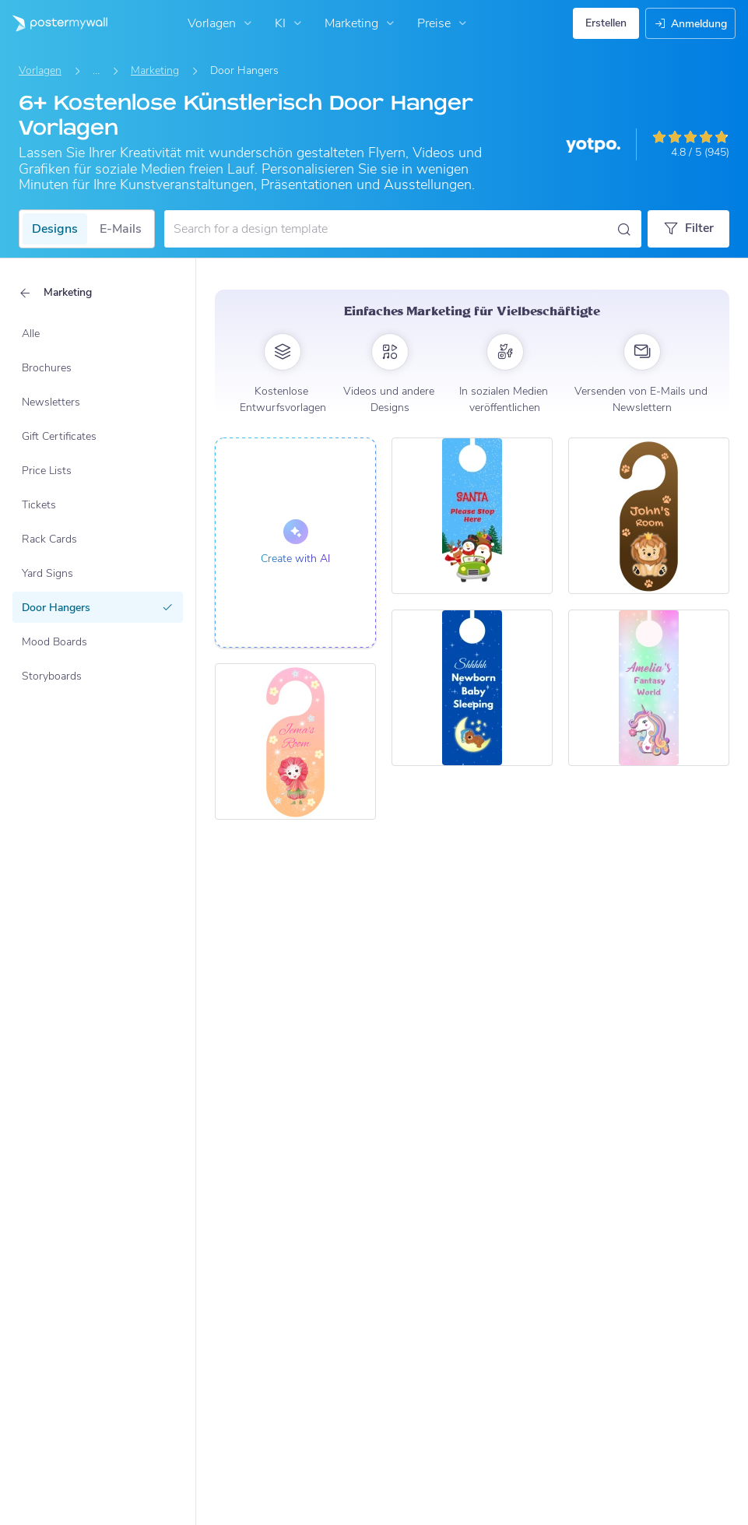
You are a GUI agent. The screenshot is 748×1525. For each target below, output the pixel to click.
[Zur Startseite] (53, 23)
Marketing (361, 23)
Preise (443, 23)
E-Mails (121, 228)
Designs (55, 228)
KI (290, 23)
